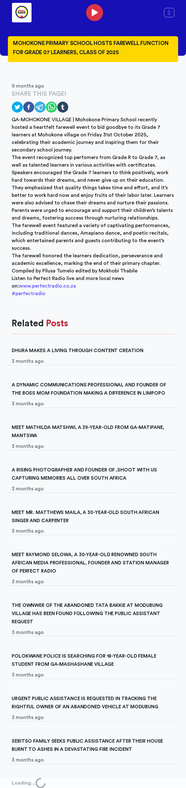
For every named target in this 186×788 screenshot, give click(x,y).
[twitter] (17, 107)
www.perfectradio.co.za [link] (47, 285)
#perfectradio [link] (28, 293)
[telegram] (40, 107)
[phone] (94, 12)
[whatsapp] (51, 107)
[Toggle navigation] (169, 12)
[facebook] (28, 107)
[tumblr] (62, 107)
